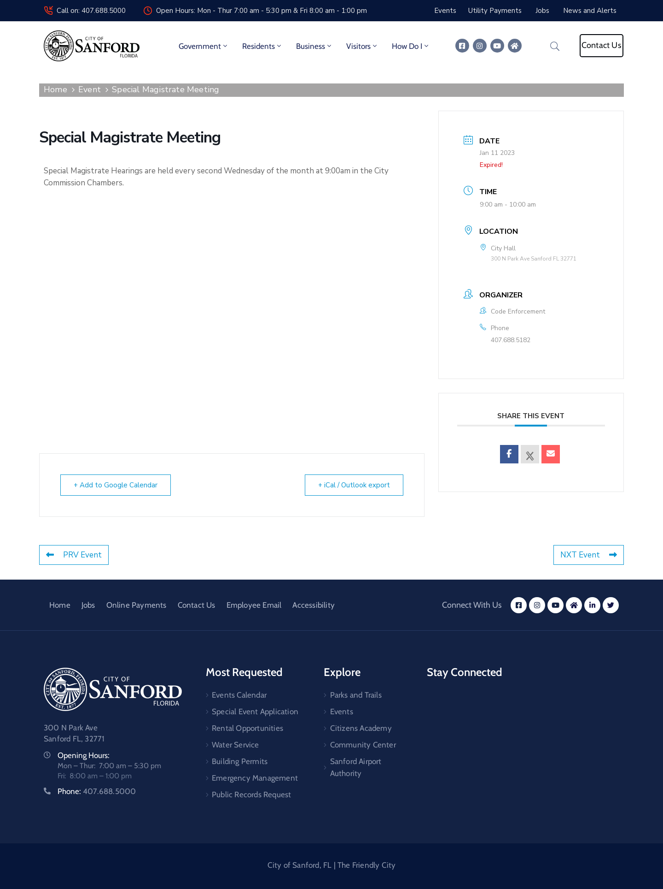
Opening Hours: (84, 755)
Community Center (363, 744)
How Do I (411, 46)
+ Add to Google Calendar (115, 485)
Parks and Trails (356, 694)
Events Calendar (239, 694)
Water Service (235, 744)
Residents (262, 46)
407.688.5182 (510, 340)
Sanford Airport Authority (356, 767)
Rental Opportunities (247, 728)
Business (314, 46)
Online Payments (136, 605)
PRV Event (74, 555)
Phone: (97, 791)
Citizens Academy (361, 728)
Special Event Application (255, 711)
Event (89, 89)
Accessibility (313, 605)
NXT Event (588, 555)
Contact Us (196, 605)
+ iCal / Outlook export (354, 485)
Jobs (88, 605)
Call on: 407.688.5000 (91, 10)
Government (204, 46)
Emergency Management (255, 777)
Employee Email (254, 605)
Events (341, 711)
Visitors (362, 46)
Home (55, 89)
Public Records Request (251, 794)
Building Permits (240, 761)
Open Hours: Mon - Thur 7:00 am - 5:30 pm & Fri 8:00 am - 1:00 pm (261, 10)
